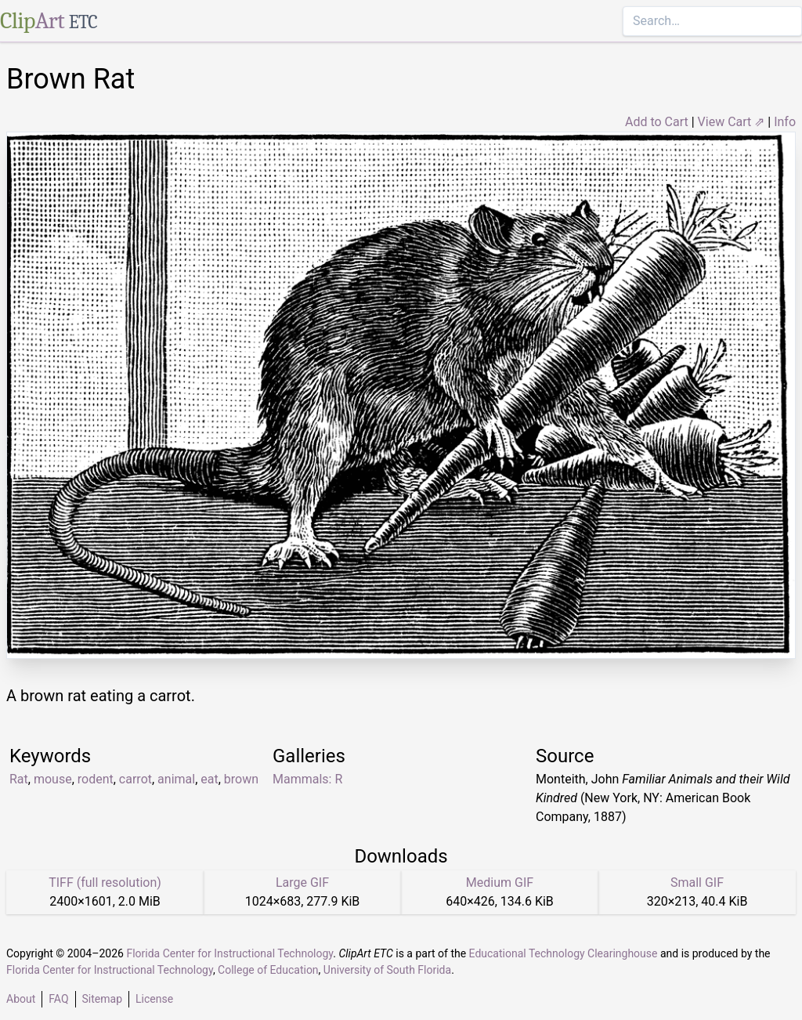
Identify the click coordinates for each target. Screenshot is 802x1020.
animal (176, 779)
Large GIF (302, 882)
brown (241, 779)
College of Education (268, 970)
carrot (135, 779)
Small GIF (697, 882)
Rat (18, 779)
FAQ (58, 999)
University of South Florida (387, 970)
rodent (96, 779)
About (20, 999)
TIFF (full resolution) (105, 882)
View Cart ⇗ (731, 121)
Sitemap (102, 999)
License (154, 999)
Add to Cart (656, 121)
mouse (53, 779)
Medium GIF (499, 882)
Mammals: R (307, 779)
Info (785, 121)
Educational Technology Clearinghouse (563, 953)
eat (209, 779)
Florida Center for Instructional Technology (229, 953)
